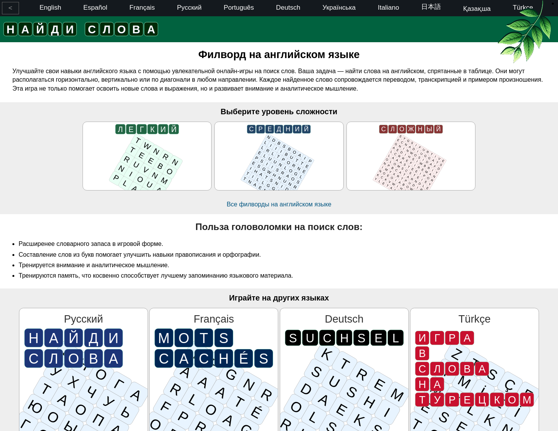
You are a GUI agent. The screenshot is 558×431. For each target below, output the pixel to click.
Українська (339, 7)
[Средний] (278, 156)
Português (239, 7)
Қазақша (477, 8)
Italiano (388, 7)
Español (95, 7)
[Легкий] (147, 156)
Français (142, 7)
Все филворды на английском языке (279, 204)
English (50, 7)
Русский (189, 7)
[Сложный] (410, 156)
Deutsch (288, 7)
